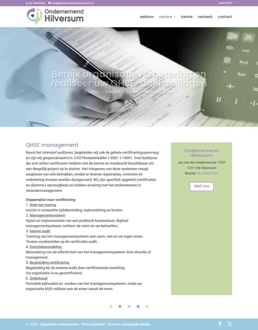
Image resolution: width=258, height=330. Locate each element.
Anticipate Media (136, 324)
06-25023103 (207, 173)
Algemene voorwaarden (59, 324)
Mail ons (201, 186)
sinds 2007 (225, 3)
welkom (147, 17)
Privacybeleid (93, 324)
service (165, 17)
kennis (187, 17)
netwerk (205, 17)
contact (225, 17)
